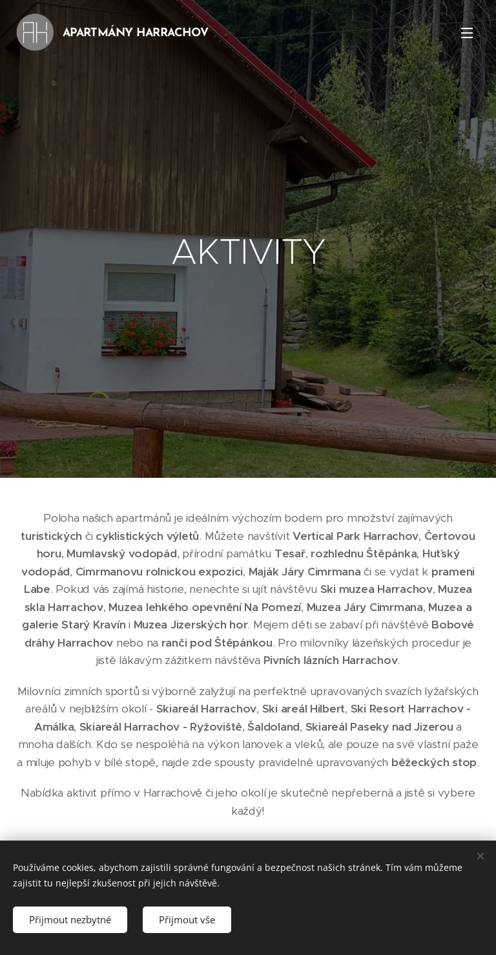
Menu (467, 33)
